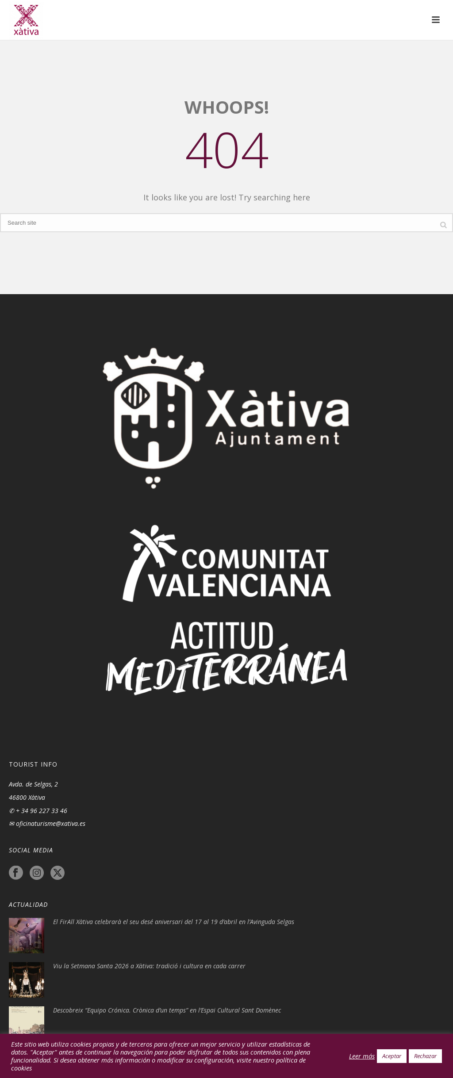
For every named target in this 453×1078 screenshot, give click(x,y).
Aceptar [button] (391, 1056)
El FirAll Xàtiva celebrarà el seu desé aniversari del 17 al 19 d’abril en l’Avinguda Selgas (173, 922)
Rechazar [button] (425, 1056)
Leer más (362, 1056)
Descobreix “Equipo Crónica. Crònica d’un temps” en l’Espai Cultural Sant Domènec (167, 1010)
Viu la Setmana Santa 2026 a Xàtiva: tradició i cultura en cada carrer (149, 966)
